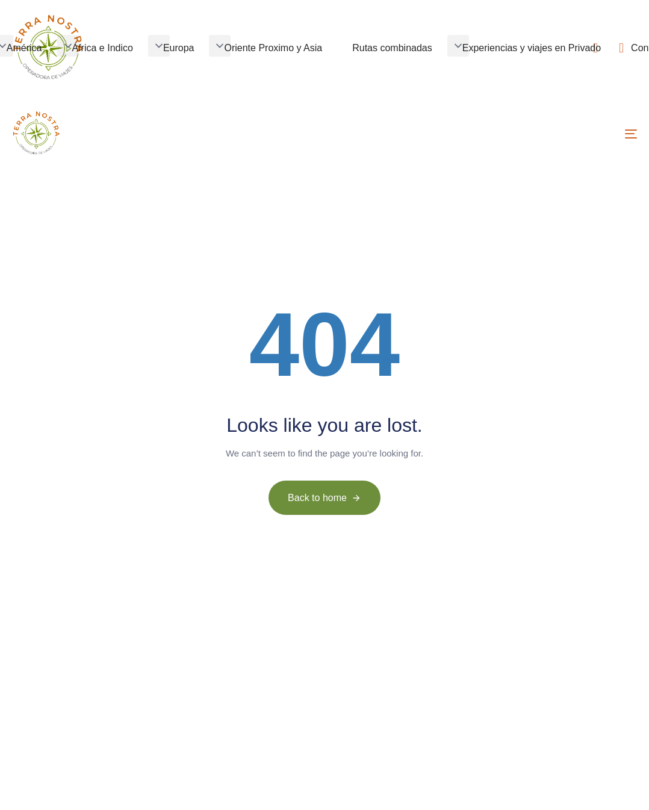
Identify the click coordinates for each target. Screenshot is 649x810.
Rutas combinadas (392, 48)
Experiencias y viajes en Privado (531, 48)
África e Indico (102, 48)
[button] (68, 46)
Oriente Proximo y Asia (273, 48)
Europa (178, 48)
